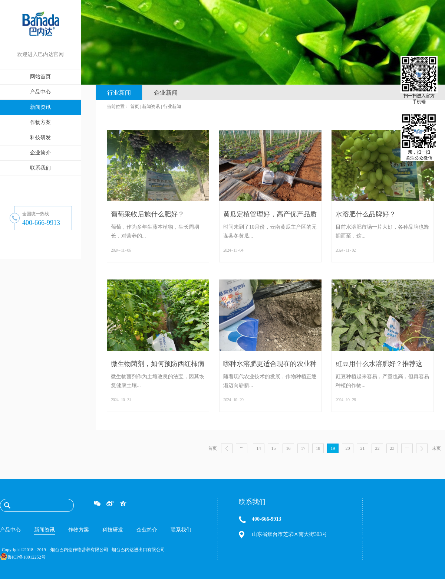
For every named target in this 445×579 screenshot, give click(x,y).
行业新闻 (172, 106)
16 (288, 448)
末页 (436, 448)
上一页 (226, 448)
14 (259, 448)
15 (273, 448)
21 (362, 448)
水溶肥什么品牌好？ (366, 214)
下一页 (421, 448)
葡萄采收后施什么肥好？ (147, 214)
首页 (212, 448)
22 (377, 448)
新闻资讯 (151, 106)
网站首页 (40, 76)
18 (318, 448)
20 (348, 448)
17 (303, 448)
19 (333, 448)
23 (392, 448)
